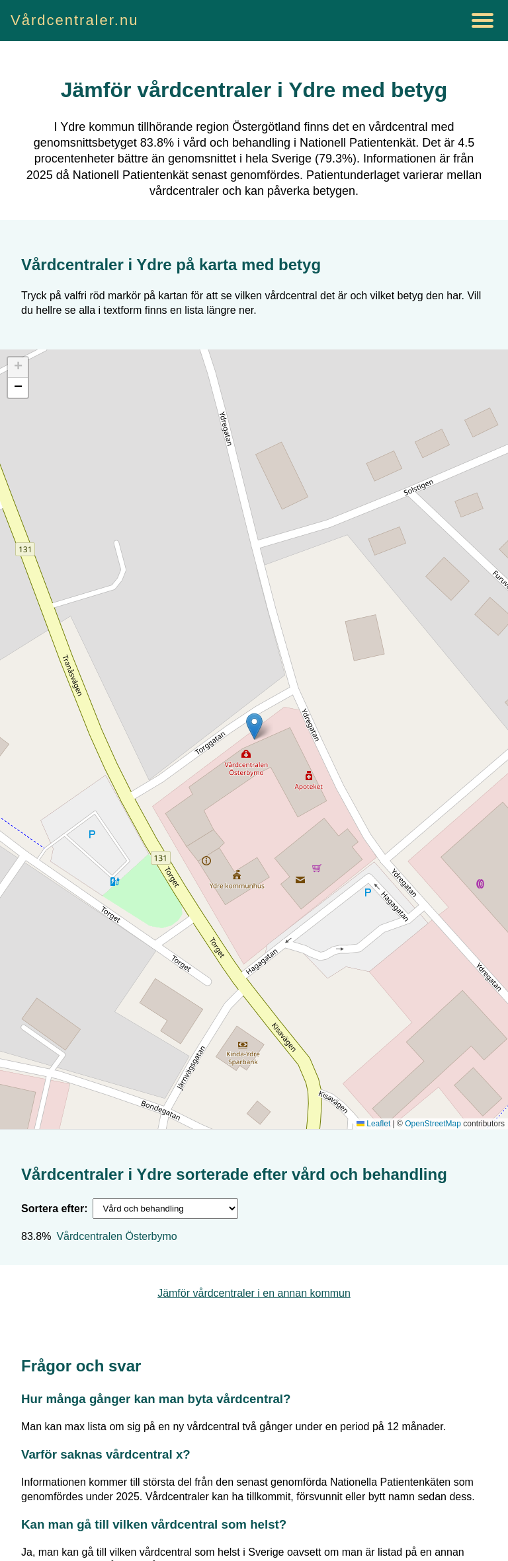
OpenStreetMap (433, 1123)
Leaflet (373, 1123)
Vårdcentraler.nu (74, 20)
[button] (254, 726)
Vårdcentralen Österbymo (116, 1236)
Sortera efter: (54, 1208)
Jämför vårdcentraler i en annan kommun (254, 1293)
